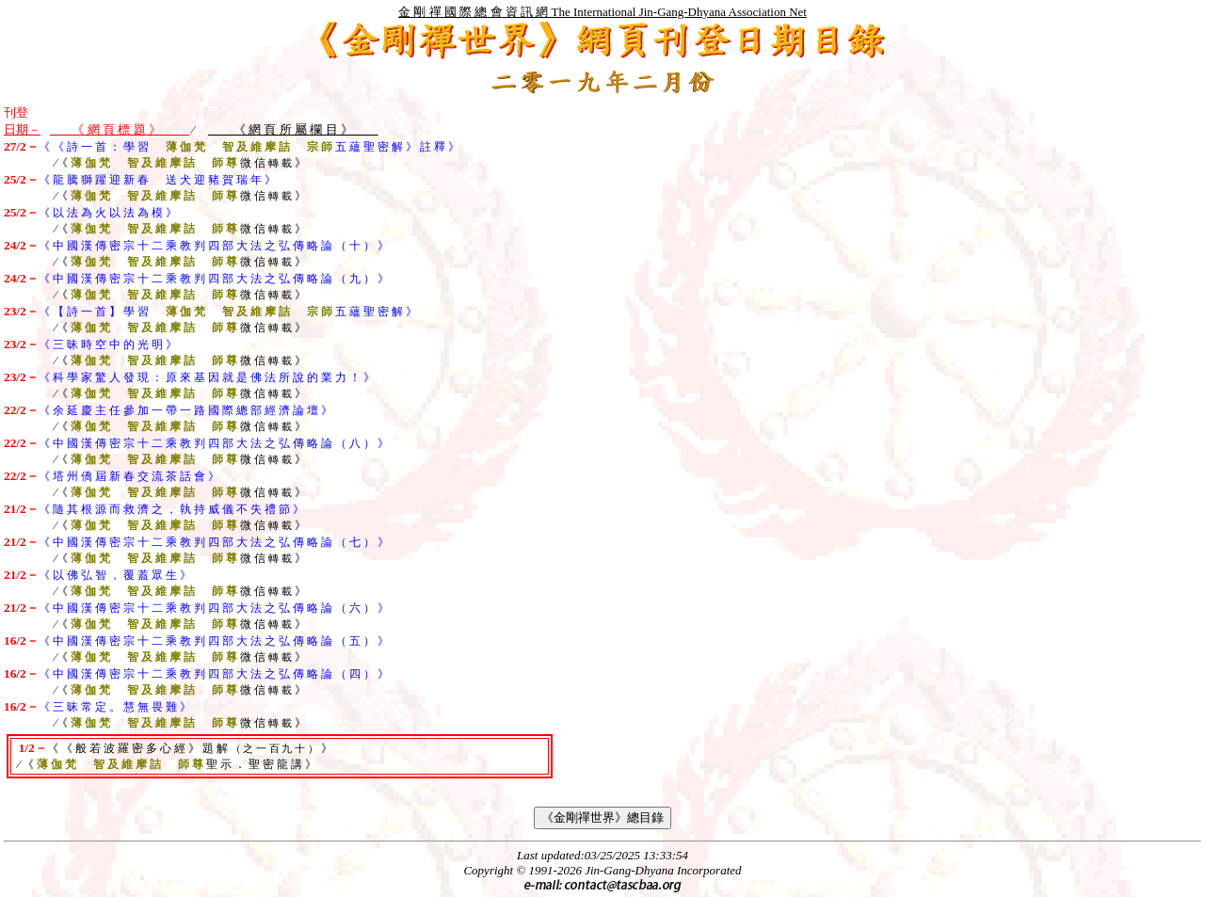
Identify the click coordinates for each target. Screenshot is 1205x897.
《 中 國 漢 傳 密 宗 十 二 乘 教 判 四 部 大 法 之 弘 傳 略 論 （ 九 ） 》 (214, 278)
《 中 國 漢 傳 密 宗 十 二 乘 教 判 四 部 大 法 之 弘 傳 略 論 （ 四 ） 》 (214, 674)
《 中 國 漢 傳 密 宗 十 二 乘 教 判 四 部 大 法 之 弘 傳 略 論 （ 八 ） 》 (214, 443)
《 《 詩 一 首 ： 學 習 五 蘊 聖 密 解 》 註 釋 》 (249, 146)
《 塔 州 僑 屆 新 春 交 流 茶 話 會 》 (129, 476)
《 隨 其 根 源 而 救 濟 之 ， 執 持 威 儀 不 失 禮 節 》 (171, 509)
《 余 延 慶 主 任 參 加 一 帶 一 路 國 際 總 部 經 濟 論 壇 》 (185, 410)
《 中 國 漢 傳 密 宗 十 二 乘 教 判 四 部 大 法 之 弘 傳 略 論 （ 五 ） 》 (214, 641)
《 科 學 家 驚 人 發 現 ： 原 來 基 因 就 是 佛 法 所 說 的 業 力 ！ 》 (207, 377)
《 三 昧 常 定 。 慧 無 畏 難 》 (115, 706)
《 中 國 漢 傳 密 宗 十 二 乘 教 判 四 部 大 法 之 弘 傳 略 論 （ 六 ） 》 (214, 608)
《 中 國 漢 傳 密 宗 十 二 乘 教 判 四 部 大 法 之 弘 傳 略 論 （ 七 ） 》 (214, 542)
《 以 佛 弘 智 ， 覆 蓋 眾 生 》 (115, 575)
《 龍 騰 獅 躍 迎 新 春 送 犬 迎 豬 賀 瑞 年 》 (157, 179)
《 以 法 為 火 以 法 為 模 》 (108, 212)
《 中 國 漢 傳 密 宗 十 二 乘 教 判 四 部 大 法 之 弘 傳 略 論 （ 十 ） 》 (214, 245)
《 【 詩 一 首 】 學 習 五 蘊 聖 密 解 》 (228, 311)
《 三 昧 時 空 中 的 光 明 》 (108, 344)
